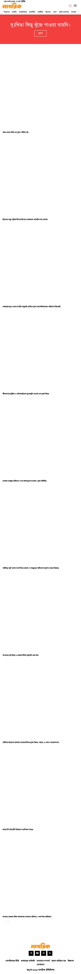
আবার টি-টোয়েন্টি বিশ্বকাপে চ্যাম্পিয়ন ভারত (18, 829)
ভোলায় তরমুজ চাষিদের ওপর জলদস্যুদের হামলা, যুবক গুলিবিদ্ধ (24, 481)
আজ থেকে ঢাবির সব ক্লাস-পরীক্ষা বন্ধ (15, 132)
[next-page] (8, 922)
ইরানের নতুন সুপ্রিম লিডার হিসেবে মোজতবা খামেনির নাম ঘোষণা (25, 219)
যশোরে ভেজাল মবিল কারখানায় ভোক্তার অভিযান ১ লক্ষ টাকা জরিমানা (27, 916)
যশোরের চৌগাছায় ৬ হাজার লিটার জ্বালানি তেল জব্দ (20, 655)
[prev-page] (4, 922)
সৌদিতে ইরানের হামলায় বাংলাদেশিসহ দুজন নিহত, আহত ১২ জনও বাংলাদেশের (31, 742)
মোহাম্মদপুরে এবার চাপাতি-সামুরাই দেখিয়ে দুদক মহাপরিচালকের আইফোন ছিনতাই (31, 306)
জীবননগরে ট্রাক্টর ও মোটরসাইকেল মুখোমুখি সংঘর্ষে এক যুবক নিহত (26, 394)
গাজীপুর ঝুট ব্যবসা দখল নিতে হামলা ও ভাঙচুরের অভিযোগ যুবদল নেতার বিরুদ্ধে (31, 568)
